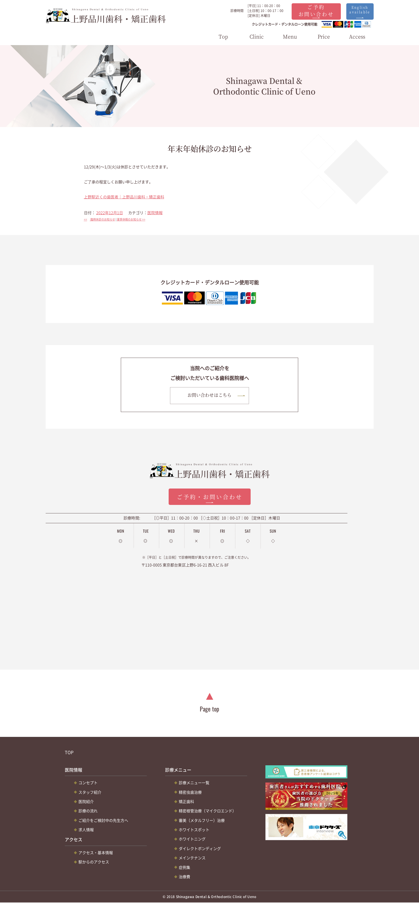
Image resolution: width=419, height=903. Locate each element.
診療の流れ (88, 811)
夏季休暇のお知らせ (132, 219)
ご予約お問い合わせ (316, 10)
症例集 (184, 867)
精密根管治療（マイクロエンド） (207, 811)
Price (324, 36)
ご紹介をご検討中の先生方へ (103, 820)
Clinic (257, 36)
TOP (69, 752)
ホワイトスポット (194, 830)
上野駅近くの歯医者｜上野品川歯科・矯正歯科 (124, 196)
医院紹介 (86, 801)
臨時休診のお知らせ (99, 219)
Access (357, 36)
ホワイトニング (192, 839)
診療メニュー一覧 (194, 783)
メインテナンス (192, 858)
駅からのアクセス (93, 862)
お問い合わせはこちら (209, 395)
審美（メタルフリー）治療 (202, 820)
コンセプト (88, 783)
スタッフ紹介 (89, 792)
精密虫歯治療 (190, 792)
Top (223, 36)
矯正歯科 (186, 801)
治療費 (184, 877)
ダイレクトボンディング (200, 848)
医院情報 (155, 212)
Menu (290, 36)
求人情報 (86, 830)
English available (359, 9)
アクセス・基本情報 (95, 852)
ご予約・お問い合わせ (209, 497)
